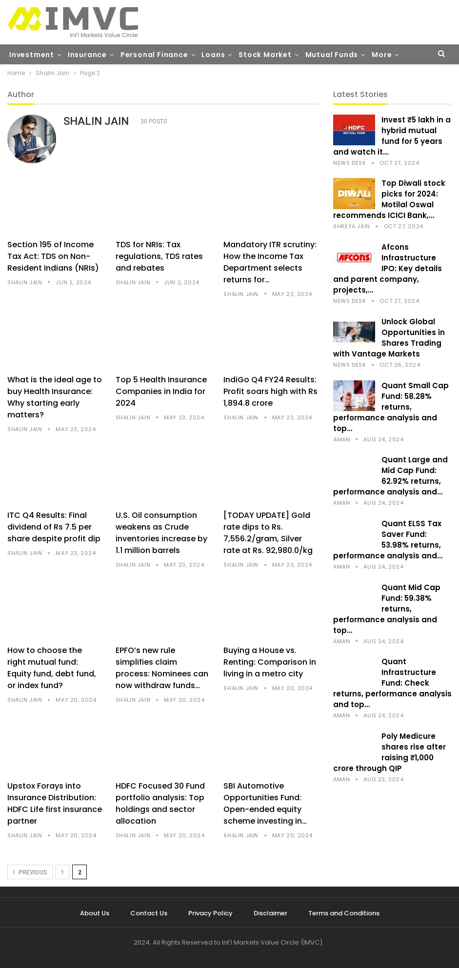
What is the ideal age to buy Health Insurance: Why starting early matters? (54, 397)
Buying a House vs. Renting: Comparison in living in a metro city (269, 662)
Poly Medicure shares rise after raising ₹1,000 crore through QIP (389, 752)
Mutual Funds (332, 54)
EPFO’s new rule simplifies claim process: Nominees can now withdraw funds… (162, 668)
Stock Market (265, 54)
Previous (30, 872)
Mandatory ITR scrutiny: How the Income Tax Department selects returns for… (270, 262)
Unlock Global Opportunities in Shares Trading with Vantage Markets (389, 337)
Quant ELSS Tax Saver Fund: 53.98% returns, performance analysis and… (387, 539)
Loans (213, 54)
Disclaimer (270, 913)
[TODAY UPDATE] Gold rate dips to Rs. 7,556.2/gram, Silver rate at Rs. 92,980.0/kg (268, 533)
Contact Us (148, 913)
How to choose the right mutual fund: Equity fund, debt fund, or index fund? (51, 668)
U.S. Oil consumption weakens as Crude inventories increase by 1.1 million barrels (161, 533)
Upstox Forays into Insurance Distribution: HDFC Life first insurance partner (54, 803)
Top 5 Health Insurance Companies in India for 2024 (161, 391)
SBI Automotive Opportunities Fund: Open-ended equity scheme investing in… (265, 803)
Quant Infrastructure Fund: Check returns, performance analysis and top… (392, 683)
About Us (94, 913)
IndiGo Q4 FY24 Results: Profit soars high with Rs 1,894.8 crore (270, 391)
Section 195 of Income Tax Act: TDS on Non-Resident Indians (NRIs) (53, 256)
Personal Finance (154, 54)
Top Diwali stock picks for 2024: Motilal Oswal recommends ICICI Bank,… (389, 199)
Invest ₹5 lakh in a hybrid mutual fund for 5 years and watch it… (392, 136)
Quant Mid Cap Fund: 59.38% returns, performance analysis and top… (386, 608)
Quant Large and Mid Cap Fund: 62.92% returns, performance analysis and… (390, 475)
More (382, 54)
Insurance (87, 54)
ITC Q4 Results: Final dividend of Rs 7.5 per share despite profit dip (53, 527)
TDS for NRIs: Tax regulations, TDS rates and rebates (159, 256)
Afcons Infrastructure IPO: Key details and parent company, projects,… (387, 268)
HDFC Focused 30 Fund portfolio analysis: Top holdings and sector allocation (160, 803)
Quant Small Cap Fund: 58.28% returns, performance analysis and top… (391, 407)
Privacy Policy (210, 913)
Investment (31, 54)
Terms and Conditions (343, 913)
